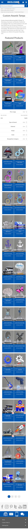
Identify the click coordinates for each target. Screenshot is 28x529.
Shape (12, 130)
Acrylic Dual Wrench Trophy (20, 345)
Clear (24, 111)
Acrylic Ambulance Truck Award (19, 231)
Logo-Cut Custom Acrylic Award (19, 80)
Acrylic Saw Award (20, 460)
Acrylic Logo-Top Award (20, 414)
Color (12, 134)
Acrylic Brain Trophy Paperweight (8, 300)
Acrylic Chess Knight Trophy (8, 345)
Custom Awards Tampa (18, 12)
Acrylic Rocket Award (20, 437)
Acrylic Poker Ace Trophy (8, 161)
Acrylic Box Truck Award (8, 276)
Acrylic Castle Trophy (8, 322)
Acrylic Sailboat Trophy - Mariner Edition (8, 461)
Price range (13, 112)
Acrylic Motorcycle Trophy (8, 437)
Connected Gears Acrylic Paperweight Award (8, 185)
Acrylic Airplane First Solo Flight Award (8, 231)
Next (19, 496)
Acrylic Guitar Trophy (8, 391)
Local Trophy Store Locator (9, 8)
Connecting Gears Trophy (8, 207)
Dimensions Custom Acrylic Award (20, 57)
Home (2, 8)
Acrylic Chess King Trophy (20, 322)
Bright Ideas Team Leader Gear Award (19, 484)
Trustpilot (5, 61)
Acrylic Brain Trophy (19, 276)
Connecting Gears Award (19, 184)
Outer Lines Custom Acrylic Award (20, 103)
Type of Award (13, 122)
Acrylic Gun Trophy (19, 391)
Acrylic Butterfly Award (20, 299)
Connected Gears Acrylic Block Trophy (19, 162)
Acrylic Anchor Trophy (20, 253)
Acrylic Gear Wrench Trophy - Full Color (20, 369)
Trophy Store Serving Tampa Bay (7, 12)
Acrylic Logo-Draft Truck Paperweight (8, 415)
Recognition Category (13, 139)
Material (13, 126)
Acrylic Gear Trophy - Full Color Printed (8, 369)
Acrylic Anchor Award (8, 253)
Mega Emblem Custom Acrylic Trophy (8, 103)
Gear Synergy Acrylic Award (20, 207)
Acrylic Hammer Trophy (8, 56)
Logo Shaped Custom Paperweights (8, 80)
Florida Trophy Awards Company (7, 10)
